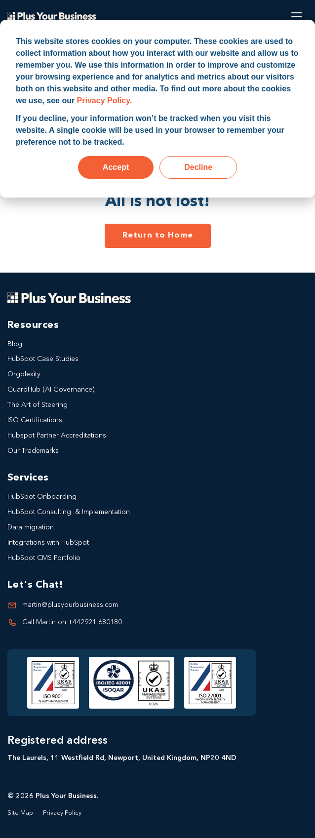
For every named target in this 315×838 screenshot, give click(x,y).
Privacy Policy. (104, 100)
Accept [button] (116, 167)
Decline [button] (198, 167)
